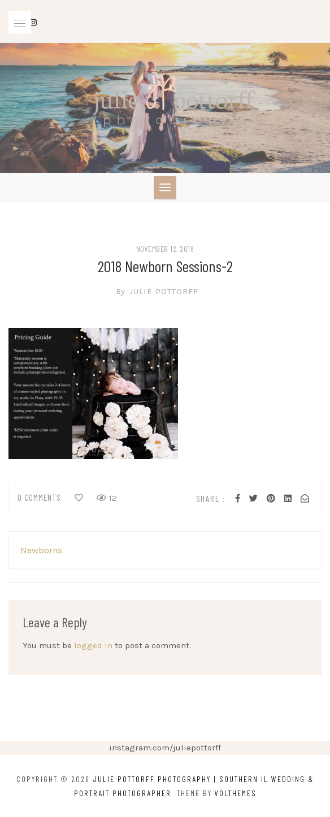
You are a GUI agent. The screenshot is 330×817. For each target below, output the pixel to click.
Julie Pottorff (165, 291)
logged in (93, 645)
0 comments (39, 497)
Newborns (41, 550)
